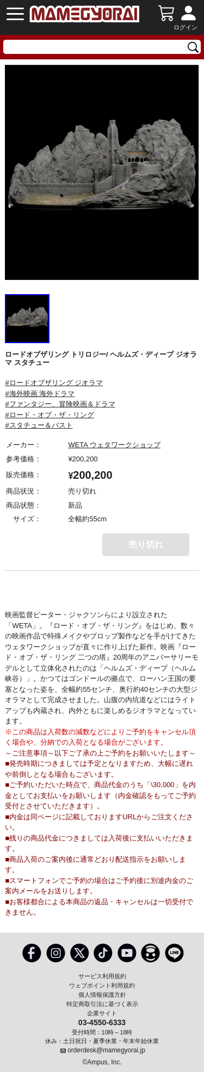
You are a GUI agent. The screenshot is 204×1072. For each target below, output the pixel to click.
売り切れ (145, 544)
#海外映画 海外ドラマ (40, 393)
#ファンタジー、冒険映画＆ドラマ (60, 404)
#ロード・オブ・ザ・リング (49, 415)
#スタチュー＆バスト (38, 425)
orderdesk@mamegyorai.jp (106, 1050)
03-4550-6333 (102, 1022)
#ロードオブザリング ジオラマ (54, 383)
